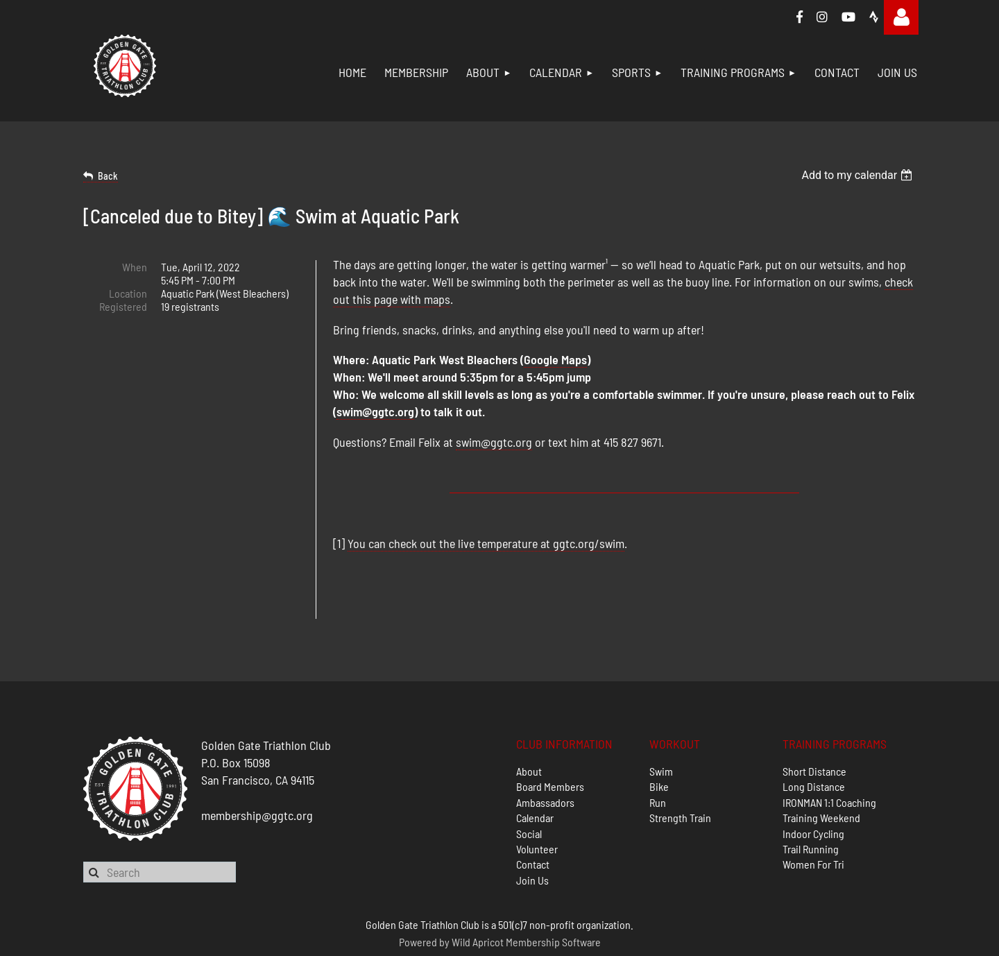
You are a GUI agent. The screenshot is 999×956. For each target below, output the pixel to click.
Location (128, 293)
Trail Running (811, 798)
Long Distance (814, 736)
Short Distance (814, 721)
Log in (901, 17)
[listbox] (858, 175)
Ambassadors (545, 752)
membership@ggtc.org (257, 765)
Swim (661, 721)
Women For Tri (813, 814)
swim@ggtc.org (375, 411)
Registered (123, 306)
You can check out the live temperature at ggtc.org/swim (486, 543)
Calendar (535, 767)
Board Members (550, 736)
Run (657, 752)
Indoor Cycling (813, 783)
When (134, 266)
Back (108, 176)
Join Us (532, 830)
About (529, 721)
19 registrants (190, 306)
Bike (659, 736)
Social (529, 783)
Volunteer (537, 798)
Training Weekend (821, 767)
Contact (532, 814)
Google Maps (555, 359)
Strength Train (680, 767)
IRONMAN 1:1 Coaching (829, 752)
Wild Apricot (478, 891)
